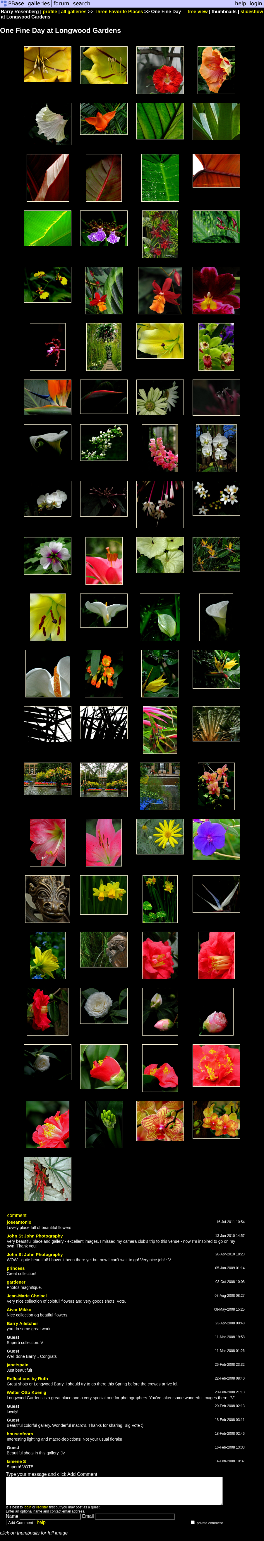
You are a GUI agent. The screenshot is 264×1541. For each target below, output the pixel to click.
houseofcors (20, 1433)
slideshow (252, 11)
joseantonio (19, 1222)
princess (16, 1268)
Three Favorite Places (119, 11)
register (42, 1512)
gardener (16, 1281)
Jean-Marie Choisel (27, 1295)
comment (17, 1215)
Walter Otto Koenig (26, 1392)
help (41, 1527)
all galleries (73, 11)
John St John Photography (35, 1235)
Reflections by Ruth (27, 1378)
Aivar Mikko (19, 1309)
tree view (198, 11)
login (27, 1512)
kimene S (16, 1461)
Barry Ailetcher (22, 1323)
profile (50, 11)
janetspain (17, 1364)
